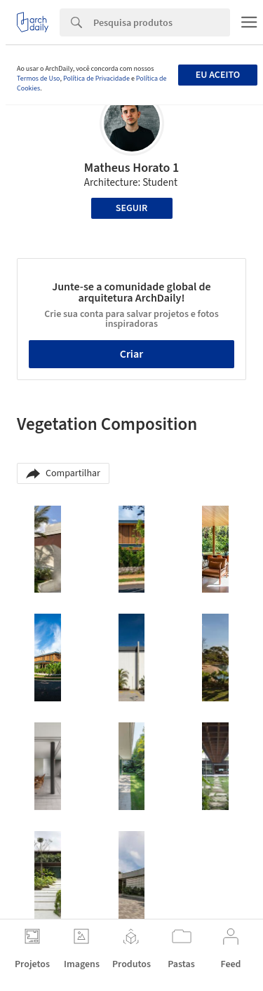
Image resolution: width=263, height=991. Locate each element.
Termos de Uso (38, 78)
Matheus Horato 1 (131, 168)
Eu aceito (218, 75)
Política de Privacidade (96, 78)
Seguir (131, 208)
